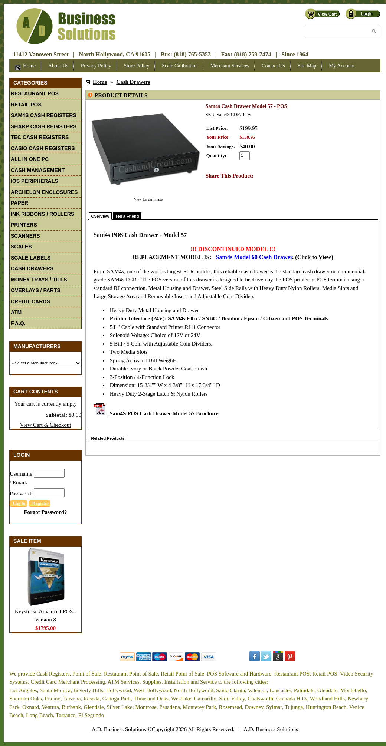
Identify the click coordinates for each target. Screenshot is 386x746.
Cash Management (38, 170)
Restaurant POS (35, 93)
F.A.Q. (18, 323)
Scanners (25, 236)
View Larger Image (148, 199)
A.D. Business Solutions (270, 729)
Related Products (108, 438)
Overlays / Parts (35, 290)
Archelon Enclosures (44, 192)
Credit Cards (30, 301)
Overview (100, 216)
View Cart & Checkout (45, 425)
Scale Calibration (180, 66)
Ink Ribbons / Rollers (42, 214)
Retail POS (26, 105)
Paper (19, 203)
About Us (58, 66)
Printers (24, 225)
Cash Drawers (32, 268)
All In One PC (30, 159)
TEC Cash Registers (40, 137)
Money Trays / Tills (39, 280)
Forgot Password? (45, 512)
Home (25, 66)
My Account (342, 66)
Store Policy (137, 66)
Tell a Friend (127, 216)
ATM (16, 312)
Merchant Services (229, 66)
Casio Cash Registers (43, 148)
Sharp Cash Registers (43, 126)
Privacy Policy (96, 66)
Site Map (306, 66)
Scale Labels (30, 258)
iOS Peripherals (34, 181)
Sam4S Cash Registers (43, 115)
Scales (21, 247)
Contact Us (273, 66)
